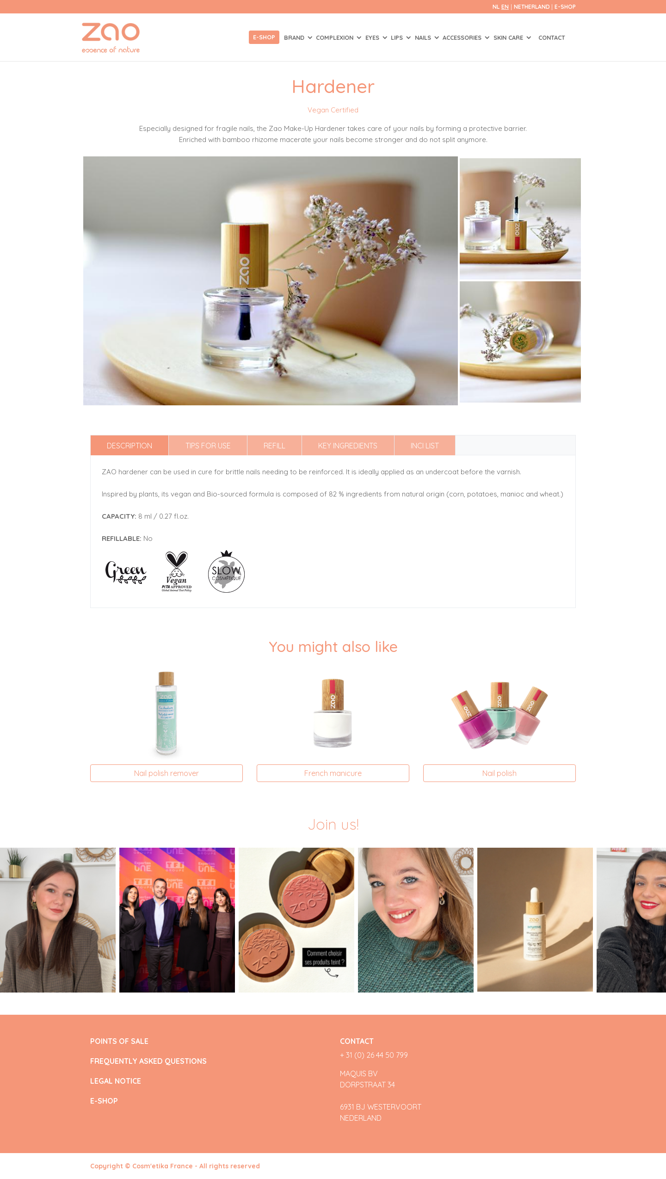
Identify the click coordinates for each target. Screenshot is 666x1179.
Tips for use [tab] (208, 445)
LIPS (398, 37)
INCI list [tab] (425, 445)
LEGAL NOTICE (115, 1081)
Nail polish (499, 773)
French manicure (333, 773)
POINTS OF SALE (119, 1041)
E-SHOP (565, 6)
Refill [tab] (274, 445)
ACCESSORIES (463, 37)
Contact (551, 37)
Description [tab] (129, 445)
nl (496, 6)
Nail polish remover (166, 773)
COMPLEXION (335, 37)
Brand (295, 37)
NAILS (424, 37)
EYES (373, 37)
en (505, 6)
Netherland (532, 6)
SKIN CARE (509, 37)
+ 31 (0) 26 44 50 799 (374, 1055)
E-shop (264, 37)
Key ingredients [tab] (347, 445)
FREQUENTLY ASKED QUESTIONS (148, 1061)
